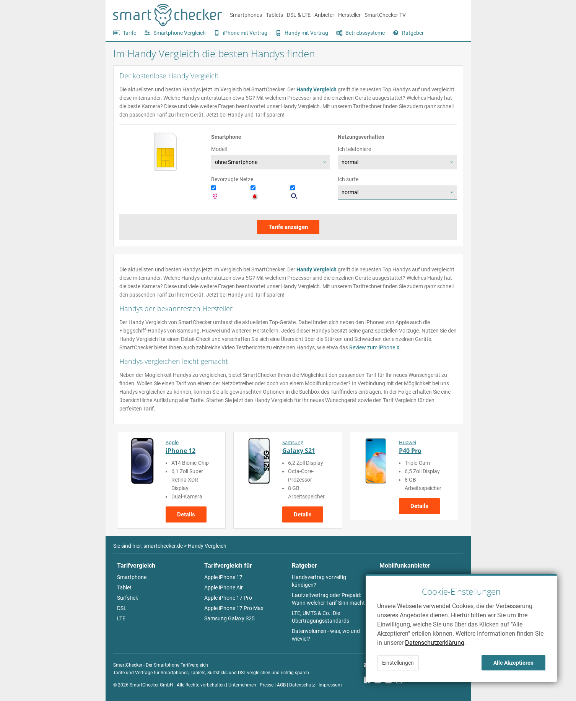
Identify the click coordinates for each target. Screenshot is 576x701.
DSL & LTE (299, 15)
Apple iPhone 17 (223, 577)
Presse (266, 685)
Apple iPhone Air (223, 587)
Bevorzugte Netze (232, 179)
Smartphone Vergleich (179, 33)
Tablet (124, 587)
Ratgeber (413, 33)
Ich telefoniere (354, 149)
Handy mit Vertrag (306, 33)
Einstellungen (398, 663)
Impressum (330, 685)
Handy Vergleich (316, 89)
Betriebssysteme (365, 33)
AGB (281, 685)
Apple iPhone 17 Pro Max (234, 608)
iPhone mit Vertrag (245, 33)
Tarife (129, 33)
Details (186, 514)
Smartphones (246, 15)
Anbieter (324, 15)
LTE (121, 618)
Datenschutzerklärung (434, 642)
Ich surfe (348, 179)
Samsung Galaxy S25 (229, 618)
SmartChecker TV (385, 15)
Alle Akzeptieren (513, 663)
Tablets (274, 15)
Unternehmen (242, 685)
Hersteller (349, 15)
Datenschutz (302, 685)
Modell (219, 149)
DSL (122, 608)
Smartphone (131, 577)
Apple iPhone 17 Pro (228, 598)
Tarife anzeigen (288, 227)
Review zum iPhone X (374, 347)
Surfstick (127, 598)
